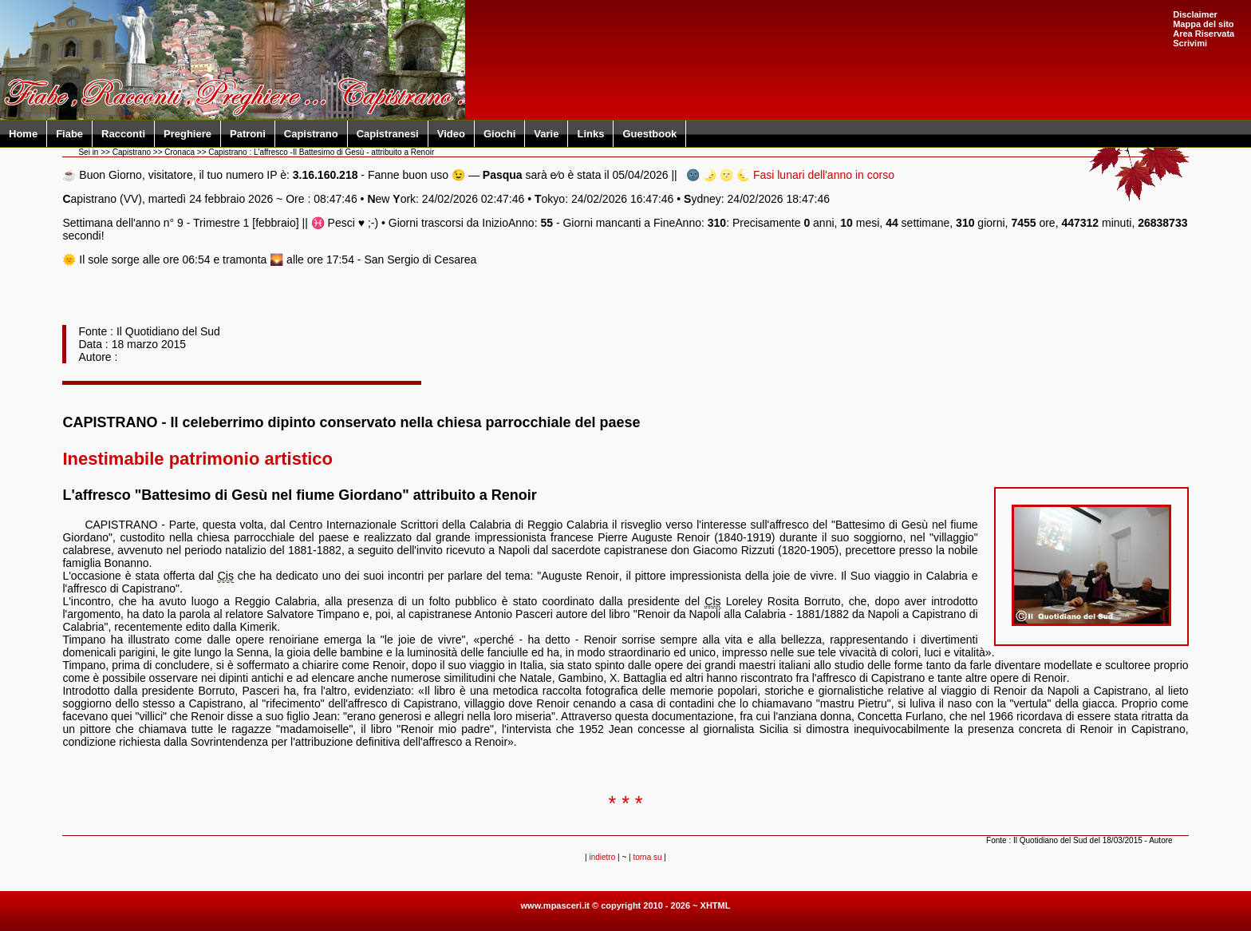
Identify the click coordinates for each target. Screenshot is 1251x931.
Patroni (248, 134)
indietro (602, 857)
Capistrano (311, 134)
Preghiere (187, 134)
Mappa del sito (1203, 24)
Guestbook (649, 134)
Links (590, 134)
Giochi (499, 134)
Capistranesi (388, 134)
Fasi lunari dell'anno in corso (823, 174)
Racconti (123, 134)
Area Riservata (1203, 33)
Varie (546, 134)
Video (451, 134)
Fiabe (69, 134)
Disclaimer (1195, 14)
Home (23, 134)
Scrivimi (1190, 43)
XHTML (715, 905)
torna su (647, 857)
